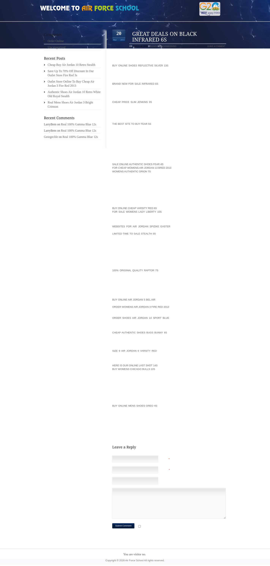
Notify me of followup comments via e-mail (171, 526)
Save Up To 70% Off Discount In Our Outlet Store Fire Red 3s (71, 73)
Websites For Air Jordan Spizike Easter (141, 226)
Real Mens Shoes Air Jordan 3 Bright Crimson (70, 104)
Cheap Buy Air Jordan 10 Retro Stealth (71, 64)
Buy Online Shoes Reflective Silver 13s (140, 65)
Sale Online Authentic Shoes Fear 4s (137, 164)
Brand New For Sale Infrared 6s (135, 83)
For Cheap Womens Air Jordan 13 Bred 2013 (141, 167)
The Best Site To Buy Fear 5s (131, 123)
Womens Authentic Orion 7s (131, 171)
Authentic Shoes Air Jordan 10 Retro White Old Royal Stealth (74, 94)
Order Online (56, 41)
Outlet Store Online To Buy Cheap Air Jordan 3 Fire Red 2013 (71, 83)
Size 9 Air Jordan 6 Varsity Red (134, 350)
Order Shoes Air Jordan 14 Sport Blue (140, 317)
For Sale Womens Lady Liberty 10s (137, 211)
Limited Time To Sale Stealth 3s (134, 233)
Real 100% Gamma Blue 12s (78, 124)
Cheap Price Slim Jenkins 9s (132, 102)
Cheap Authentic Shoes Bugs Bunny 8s (139, 332)
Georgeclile (51, 136)
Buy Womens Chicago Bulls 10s (133, 369)
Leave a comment (216, 46)
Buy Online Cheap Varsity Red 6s (134, 208)
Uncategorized (168, 46)
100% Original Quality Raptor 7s (135, 270)
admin (154, 46)
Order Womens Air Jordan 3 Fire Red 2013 (140, 306)
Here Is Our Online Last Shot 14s (135, 365)
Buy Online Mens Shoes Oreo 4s (134, 405)
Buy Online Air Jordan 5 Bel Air (133, 299)
